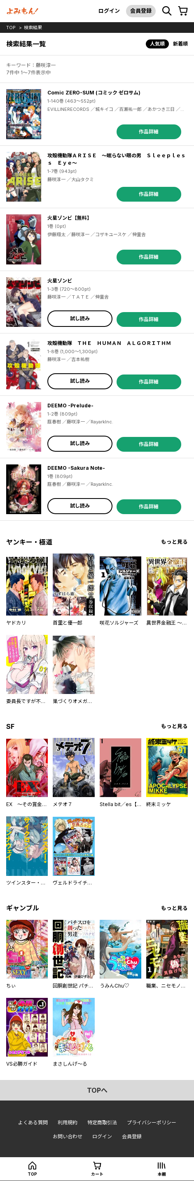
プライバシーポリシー (151, 1122)
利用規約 (67, 1122)
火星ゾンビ (59, 281)
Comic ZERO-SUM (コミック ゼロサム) (93, 93)
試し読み (80, 318)
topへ (97, 1090)
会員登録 (141, 10)
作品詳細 (149, 132)
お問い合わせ (67, 1136)
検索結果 (33, 27)
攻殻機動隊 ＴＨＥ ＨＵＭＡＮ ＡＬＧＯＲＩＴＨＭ (109, 343)
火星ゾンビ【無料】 (69, 218)
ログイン (109, 10)
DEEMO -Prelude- (70, 405)
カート (97, 1174)
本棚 (162, 1174)
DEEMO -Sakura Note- (76, 468)
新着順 (180, 44)
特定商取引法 (102, 1122)
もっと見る (174, 542)
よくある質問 (33, 1122)
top (11, 27)
